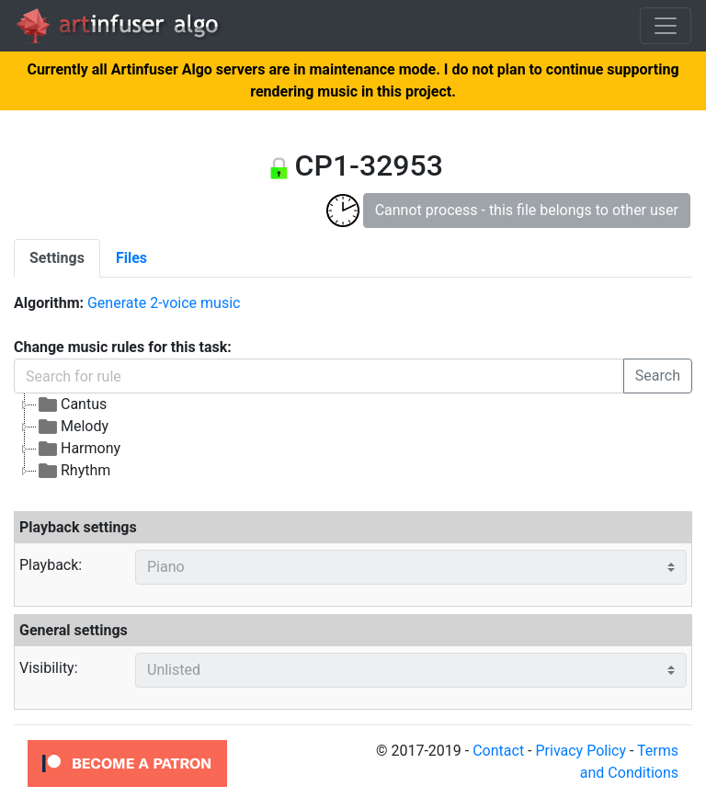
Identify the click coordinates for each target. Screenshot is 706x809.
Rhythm (73, 471)
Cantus (72, 404)
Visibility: (48, 668)
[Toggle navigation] (665, 25)
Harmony (78, 449)
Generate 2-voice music (163, 303)
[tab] (57, 258)
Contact (498, 750)
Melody (72, 427)
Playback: (50, 565)
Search (657, 375)
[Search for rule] (319, 376)
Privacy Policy (580, 750)
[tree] (353, 437)
